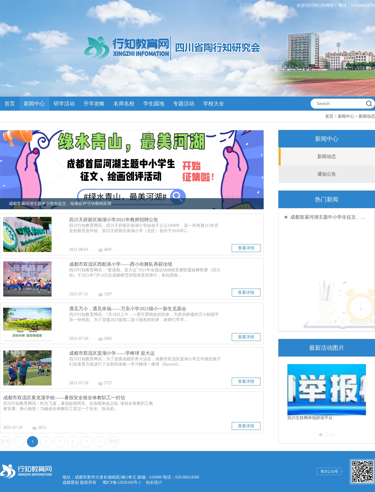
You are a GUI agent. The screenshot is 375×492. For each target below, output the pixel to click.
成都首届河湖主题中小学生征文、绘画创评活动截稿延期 (329, 217)
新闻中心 (34, 104)
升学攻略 (94, 104)
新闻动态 (367, 116)
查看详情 (246, 248)
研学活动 (64, 104)
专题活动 (183, 104)
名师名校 (123, 104)
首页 (9, 104)
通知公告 (326, 174)
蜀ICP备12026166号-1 (122, 482)
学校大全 (213, 104)
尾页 (113, 441)
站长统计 (154, 482)
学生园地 (153, 104)
